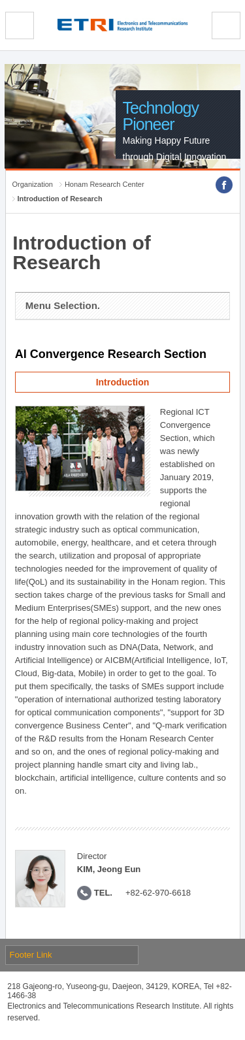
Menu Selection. (62, 305)
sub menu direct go (0, 0)
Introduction (123, 382)
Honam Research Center (104, 184)
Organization (32, 184)
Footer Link (31, 955)
